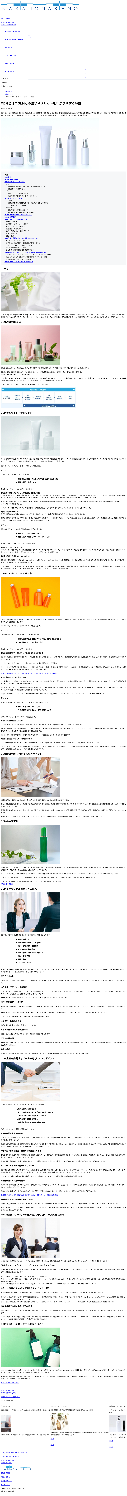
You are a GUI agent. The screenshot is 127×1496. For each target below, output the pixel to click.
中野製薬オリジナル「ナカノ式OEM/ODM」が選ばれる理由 (26, 252)
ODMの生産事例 (10, 217)
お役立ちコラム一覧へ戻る (10, 1397)
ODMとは (8, 177)
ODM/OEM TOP (9, 91)
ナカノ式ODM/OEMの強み (10, 1382)
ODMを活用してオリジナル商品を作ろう (19, 261)
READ (7, 1441)
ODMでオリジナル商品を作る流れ (16, 219)
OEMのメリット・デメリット (15, 198)
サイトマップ (5, 1484)
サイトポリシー (6, 1481)
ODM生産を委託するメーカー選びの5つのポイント (22, 238)
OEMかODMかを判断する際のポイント (18, 214)
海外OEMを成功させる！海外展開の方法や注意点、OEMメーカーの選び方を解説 (29, 1195)
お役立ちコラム (9, 94)
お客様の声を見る (7, 884)
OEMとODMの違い (11, 179)
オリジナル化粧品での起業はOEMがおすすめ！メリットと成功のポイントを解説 (29, 673)
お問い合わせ (5, 1477)
